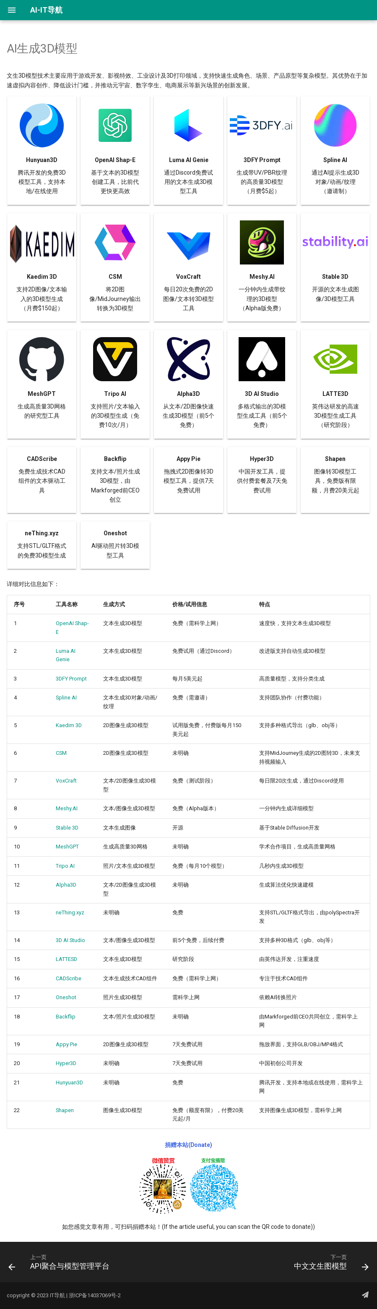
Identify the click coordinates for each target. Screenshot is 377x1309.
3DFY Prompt (71, 678)
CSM (61, 753)
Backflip (65, 1016)
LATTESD (66, 959)
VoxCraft (66, 781)
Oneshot (66, 997)
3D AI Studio (70, 940)
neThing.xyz (70, 912)
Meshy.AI (67, 808)
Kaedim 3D (69, 725)
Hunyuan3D (69, 1082)
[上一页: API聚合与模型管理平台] (61, 1264)
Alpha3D (66, 885)
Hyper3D (66, 1063)
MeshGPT (67, 846)
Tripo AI (65, 866)
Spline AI (66, 697)
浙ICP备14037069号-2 (95, 1295)
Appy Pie (66, 1044)
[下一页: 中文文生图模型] (329, 1264)
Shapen (65, 1110)
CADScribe (68, 978)
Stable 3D (67, 828)
